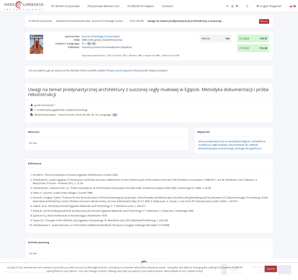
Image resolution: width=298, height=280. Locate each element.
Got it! (271, 269)
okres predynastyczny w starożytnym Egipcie (224, 141)
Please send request (119, 70)
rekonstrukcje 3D (238, 144)
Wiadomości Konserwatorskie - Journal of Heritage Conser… (90, 21)
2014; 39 (136, 21)
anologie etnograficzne (248, 148)
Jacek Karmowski (44, 105)
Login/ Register (269, 6)
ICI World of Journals (40, 21)
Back (264, 21)
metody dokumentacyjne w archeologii (228, 146)
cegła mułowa (219, 144)
